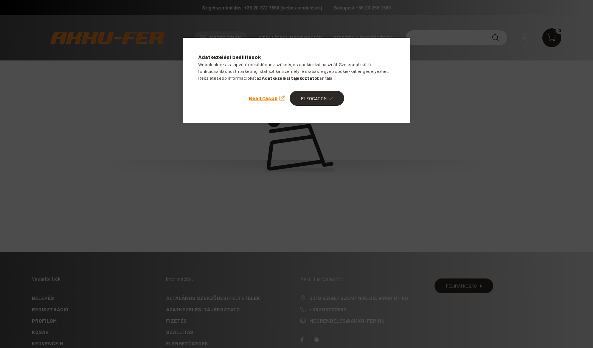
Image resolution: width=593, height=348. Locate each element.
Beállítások (263, 98)
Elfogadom (314, 98)
